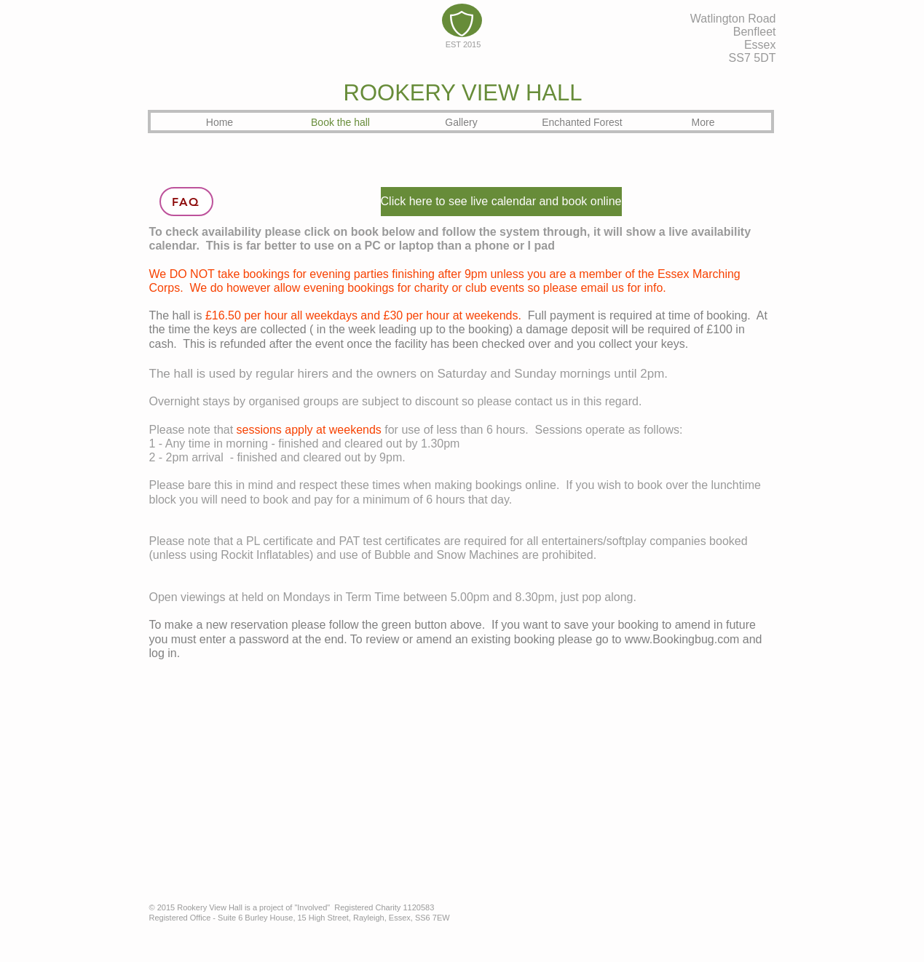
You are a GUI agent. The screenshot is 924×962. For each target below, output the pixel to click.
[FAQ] (186, 201)
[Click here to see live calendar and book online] (501, 201)
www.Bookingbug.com (682, 639)
